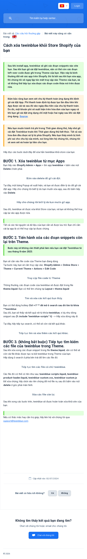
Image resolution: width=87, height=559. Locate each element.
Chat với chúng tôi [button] (45, 535)
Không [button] (64, 493)
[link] (14, 36)
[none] (63, 6)
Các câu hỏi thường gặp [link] (27, 33)
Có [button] (52, 493)
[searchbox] (43, 18)
